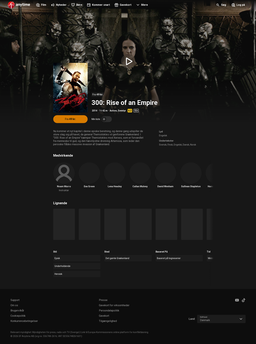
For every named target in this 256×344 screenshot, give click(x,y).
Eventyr (122, 110)
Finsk (170, 144)
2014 (94, 110)
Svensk (163, 144)
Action (113, 110)
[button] (141, 5)
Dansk (186, 144)
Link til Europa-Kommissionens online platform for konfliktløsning (114, 332)
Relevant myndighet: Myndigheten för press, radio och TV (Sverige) (45, 332)
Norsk (193, 144)
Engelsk (163, 135)
